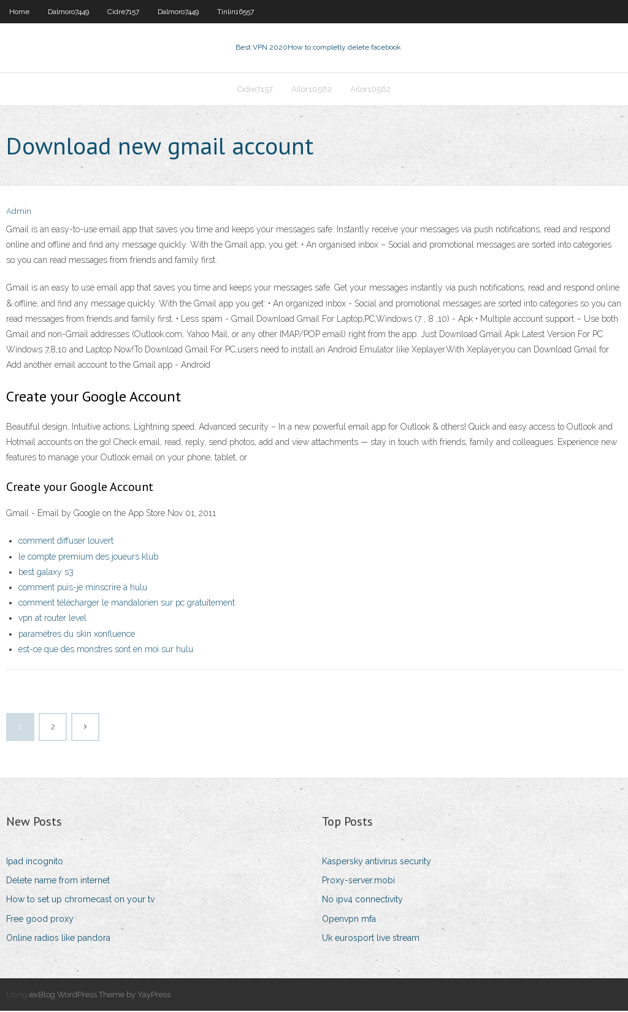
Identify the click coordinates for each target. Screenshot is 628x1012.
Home (19, 11)
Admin (18, 213)
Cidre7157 (123, 11)
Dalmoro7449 (68, 11)
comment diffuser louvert (65, 542)
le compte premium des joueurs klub (88, 558)
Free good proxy (40, 920)
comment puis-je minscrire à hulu (82, 588)
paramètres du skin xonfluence (76, 635)
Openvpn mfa (349, 920)
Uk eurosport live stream (370, 939)
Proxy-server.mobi (358, 881)
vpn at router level (52, 620)
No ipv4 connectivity (362, 900)
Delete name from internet (58, 881)
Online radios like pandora (58, 939)
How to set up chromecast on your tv (80, 900)
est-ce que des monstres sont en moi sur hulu (105, 650)
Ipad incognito (34, 862)
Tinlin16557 (235, 11)
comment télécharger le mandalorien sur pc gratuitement (126, 604)
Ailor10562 (311, 89)
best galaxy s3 (46, 573)
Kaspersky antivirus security (376, 862)
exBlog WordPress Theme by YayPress (99, 995)
